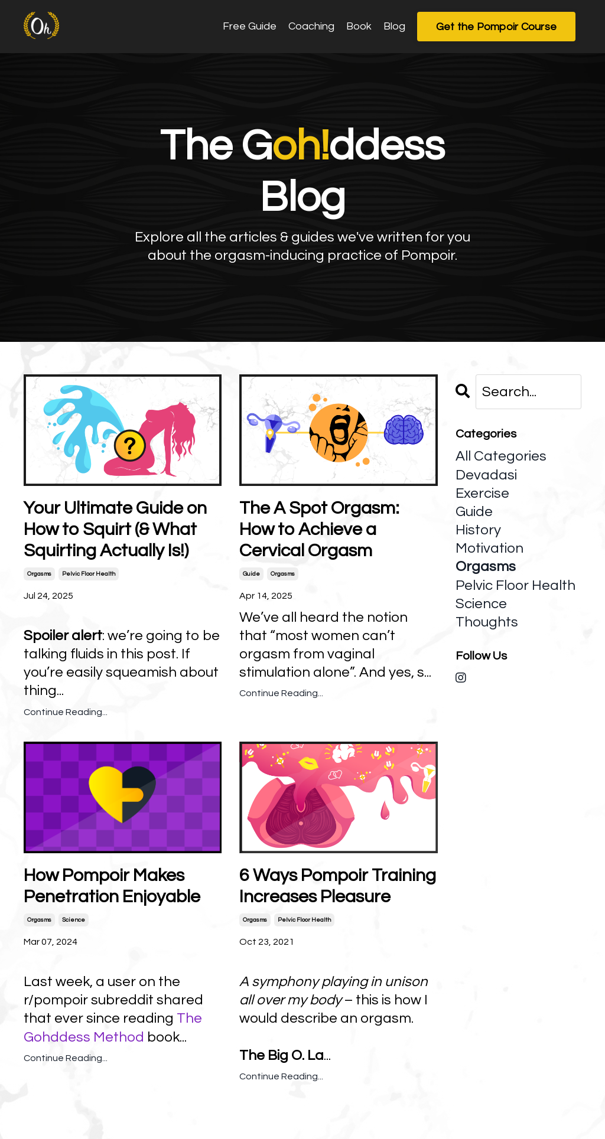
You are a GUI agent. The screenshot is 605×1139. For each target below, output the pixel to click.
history (478, 530)
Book (359, 26)
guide (251, 574)
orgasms (39, 574)
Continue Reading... (66, 712)
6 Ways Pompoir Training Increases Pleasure (337, 886)
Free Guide (250, 26)
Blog (394, 26)
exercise (482, 493)
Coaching (311, 26)
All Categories (501, 456)
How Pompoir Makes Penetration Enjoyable (112, 886)
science (73, 920)
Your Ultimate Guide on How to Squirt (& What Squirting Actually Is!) (115, 529)
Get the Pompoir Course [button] (496, 26)
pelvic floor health (88, 574)
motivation (489, 548)
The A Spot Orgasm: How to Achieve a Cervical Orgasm (319, 529)
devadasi (486, 475)
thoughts (487, 622)
